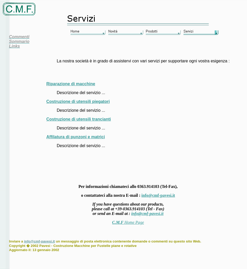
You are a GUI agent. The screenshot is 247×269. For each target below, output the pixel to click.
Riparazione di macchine (70, 84)
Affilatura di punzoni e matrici (75, 137)
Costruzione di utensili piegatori (78, 101)
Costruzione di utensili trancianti (78, 119)
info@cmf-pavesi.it (158, 195)
